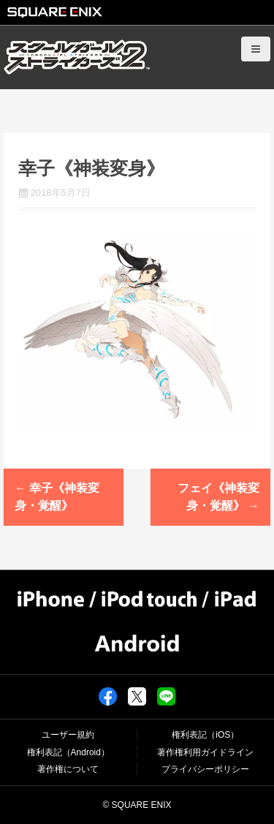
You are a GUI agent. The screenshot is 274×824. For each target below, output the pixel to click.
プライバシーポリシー (205, 769)
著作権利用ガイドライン (205, 752)
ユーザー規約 (68, 735)
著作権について (68, 769)
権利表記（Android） (68, 752)
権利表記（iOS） (205, 735)
